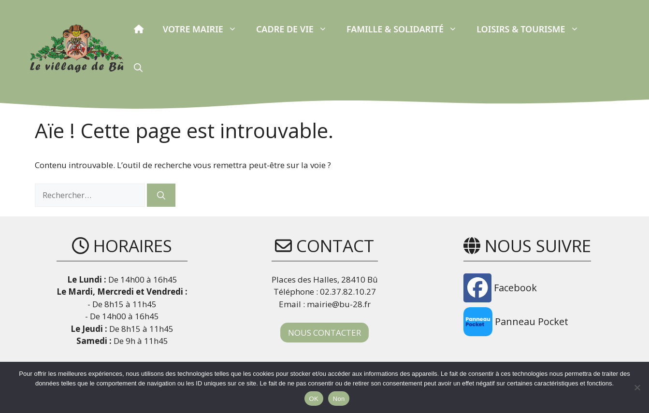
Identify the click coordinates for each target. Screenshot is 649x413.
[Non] (637, 387)
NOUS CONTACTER (324, 332)
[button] (138, 67)
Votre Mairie (204, 29)
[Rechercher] (161, 195)
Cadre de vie (296, 29)
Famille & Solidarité (406, 29)
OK (313, 398)
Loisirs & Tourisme (532, 29)
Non (339, 398)
